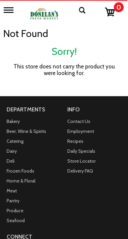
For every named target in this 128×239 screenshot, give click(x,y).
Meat (12, 190)
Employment (80, 131)
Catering (15, 141)
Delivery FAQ (80, 171)
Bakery (13, 121)
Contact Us (78, 121)
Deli (11, 161)
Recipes (75, 141)
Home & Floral (21, 180)
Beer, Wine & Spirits (26, 131)
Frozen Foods (20, 171)
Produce (15, 210)
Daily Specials (81, 151)
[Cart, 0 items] (114, 10)
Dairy (12, 151)
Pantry (13, 200)
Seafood (16, 220)
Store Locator (81, 161)
